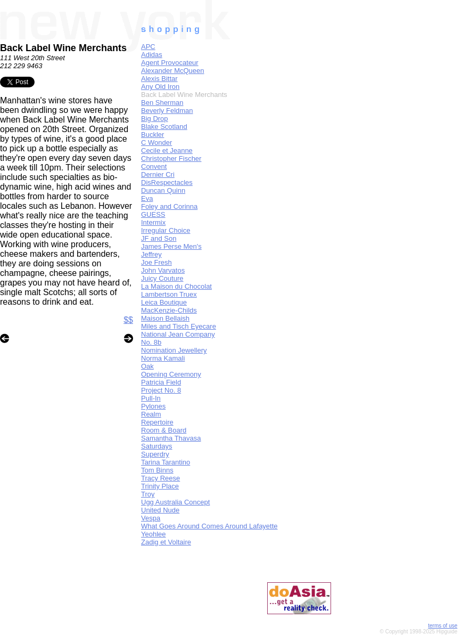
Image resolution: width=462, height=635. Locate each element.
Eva (147, 198)
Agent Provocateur (170, 63)
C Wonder (156, 142)
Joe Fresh (156, 262)
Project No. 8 (161, 390)
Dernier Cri (158, 174)
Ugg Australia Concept (175, 502)
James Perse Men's (171, 246)
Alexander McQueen (172, 71)
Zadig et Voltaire (166, 542)
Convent (154, 166)
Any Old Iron (160, 87)
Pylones (153, 406)
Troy (148, 494)
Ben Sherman (162, 103)
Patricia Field (161, 382)
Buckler (152, 135)
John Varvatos (163, 270)
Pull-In (151, 398)
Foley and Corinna (169, 206)
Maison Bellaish (165, 318)
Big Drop (154, 119)
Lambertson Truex (169, 294)
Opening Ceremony (171, 374)
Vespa (150, 518)
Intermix (153, 222)
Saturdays (156, 446)
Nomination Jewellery (174, 350)
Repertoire (157, 422)
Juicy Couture (162, 278)
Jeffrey (151, 254)
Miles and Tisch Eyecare (178, 326)
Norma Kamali (163, 358)
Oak (147, 366)
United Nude (160, 510)
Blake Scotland (164, 127)
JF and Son (159, 238)
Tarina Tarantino (165, 462)
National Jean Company (178, 334)
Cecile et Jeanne (167, 150)
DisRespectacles (167, 182)
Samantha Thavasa (171, 438)
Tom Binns (157, 470)
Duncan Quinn (163, 190)
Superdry (155, 454)
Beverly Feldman (167, 111)
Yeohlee (153, 534)
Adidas (151, 55)
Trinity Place (160, 486)
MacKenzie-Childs (169, 310)
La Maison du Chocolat (176, 286)
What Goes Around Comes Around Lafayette (209, 526)
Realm (151, 414)
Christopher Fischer (171, 158)
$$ (128, 319)
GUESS (153, 214)
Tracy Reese (160, 478)
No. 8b (151, 342)
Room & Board (163, 430)
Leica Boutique (164, 302)
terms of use (442, 626)
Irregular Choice (166, 230)
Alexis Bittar (159, 79)
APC (148, 47)
